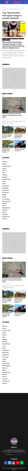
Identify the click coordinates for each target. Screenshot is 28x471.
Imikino (4, 183)
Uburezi (4, 205)
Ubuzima (4, 212)
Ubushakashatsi (6, 207)
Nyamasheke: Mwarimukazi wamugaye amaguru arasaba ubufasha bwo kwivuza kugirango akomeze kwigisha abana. (13, 45)
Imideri (4, 181)
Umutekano (5, 214)
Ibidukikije (4, 174)
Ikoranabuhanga (6, 179)
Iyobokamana (21, 38)
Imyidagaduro (5, 185)
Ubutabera (4, 210)
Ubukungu (4, 203)
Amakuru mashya (14, 38)
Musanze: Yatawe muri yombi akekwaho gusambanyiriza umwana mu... (19, 136)
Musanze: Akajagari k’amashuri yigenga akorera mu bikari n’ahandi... (7, 136)
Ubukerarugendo (6, 201)
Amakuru (8, 38)
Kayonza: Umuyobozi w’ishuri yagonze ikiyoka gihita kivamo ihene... (12, 115)
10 (11, 119)
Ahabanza (4, 38)
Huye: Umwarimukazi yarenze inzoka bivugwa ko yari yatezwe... (7, 150)
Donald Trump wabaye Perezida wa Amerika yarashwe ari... (19, 149)
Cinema (4, 168)
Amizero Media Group (17, 454)
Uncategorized (6, 216)
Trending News (6, 199)
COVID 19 (4, 170)
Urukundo (4, 218)
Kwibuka (4, 194)
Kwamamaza (5, 192)
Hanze (3, 172)
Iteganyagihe (5, 188)
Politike (4, 196)
